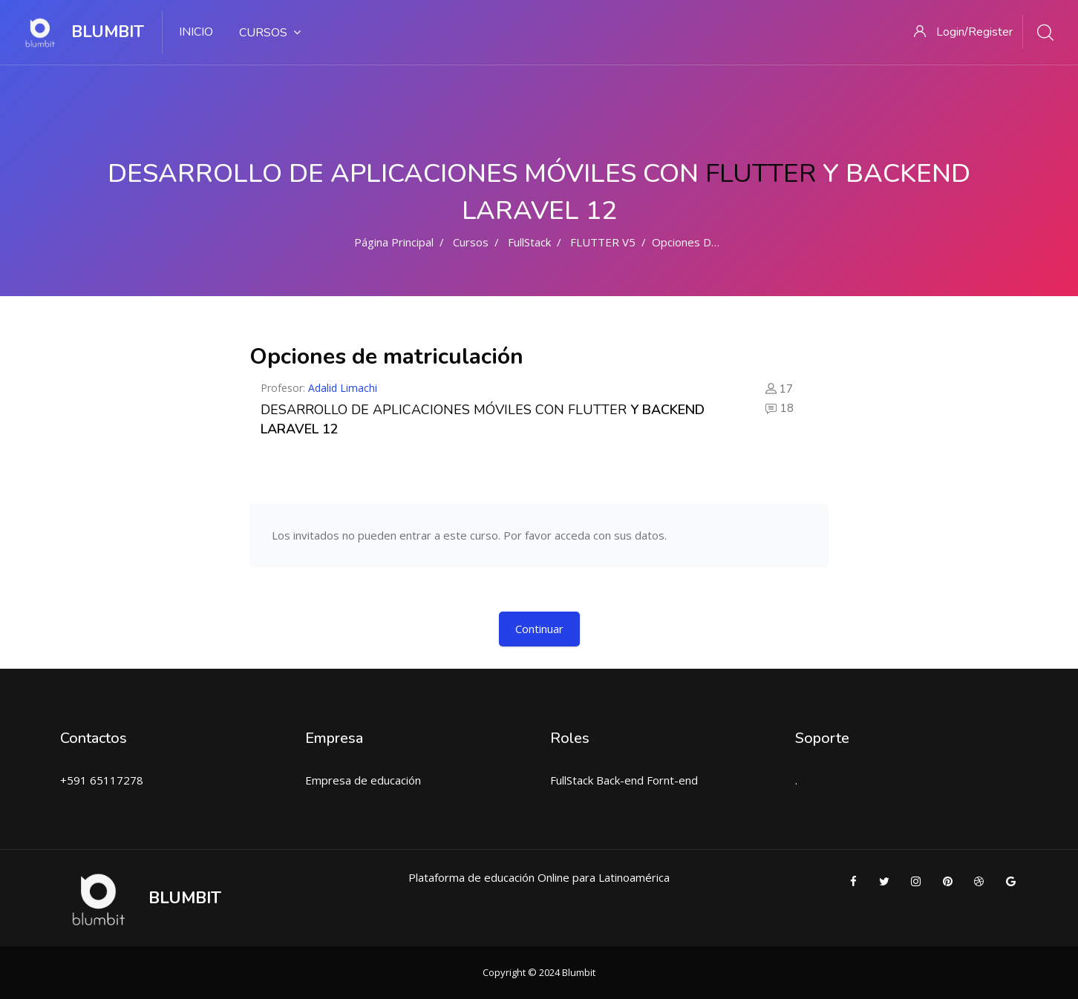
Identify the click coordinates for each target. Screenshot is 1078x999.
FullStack (529, 242)
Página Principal (394, 242)
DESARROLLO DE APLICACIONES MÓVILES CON (414, 410)
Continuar (539, 628)
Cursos (270, 32)
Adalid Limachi (342, 388)
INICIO (196, 32)
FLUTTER (760, 173)
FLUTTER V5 (603, 242)
